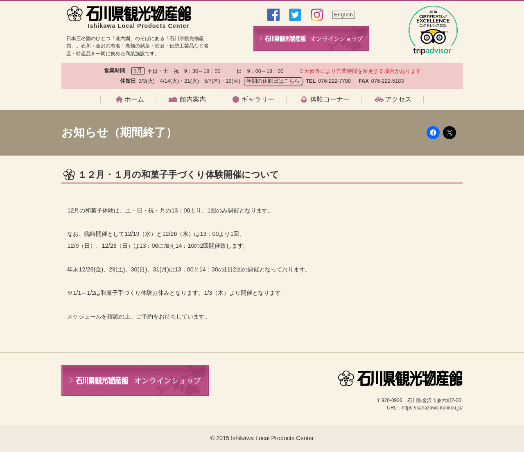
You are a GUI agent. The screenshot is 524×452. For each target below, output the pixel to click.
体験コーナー (330, 99)
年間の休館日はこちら (273, 81)
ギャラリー (258, 99)
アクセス (398, 99)
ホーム (134, 99)
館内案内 (193, 99)
